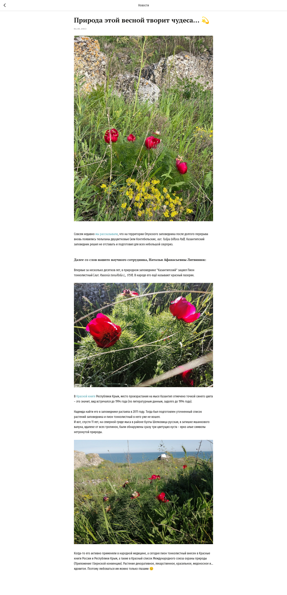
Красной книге (85, 398)
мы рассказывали (106, 235)
